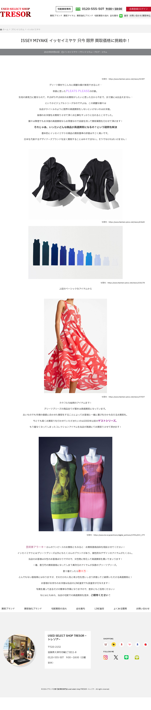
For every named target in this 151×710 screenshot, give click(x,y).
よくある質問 (120, 608)
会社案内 (114, 15)
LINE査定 (99, 608)
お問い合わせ (142, 608)
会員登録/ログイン (138, 9)
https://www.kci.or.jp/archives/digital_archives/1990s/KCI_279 (119, 535)
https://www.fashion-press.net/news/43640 (127, 222)
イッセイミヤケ (70, 52)
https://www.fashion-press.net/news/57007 (127, 397)
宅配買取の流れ (101, 15)
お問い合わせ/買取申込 (140, 15)
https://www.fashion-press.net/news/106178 (126, 283)
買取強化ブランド (85, 15)
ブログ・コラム (100, 52)
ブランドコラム (85, 52)
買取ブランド (56, 15)
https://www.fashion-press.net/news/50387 (127, 79)
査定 (123, 16)
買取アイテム (70, 15)
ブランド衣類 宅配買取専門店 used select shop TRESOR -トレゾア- (71, 689)
